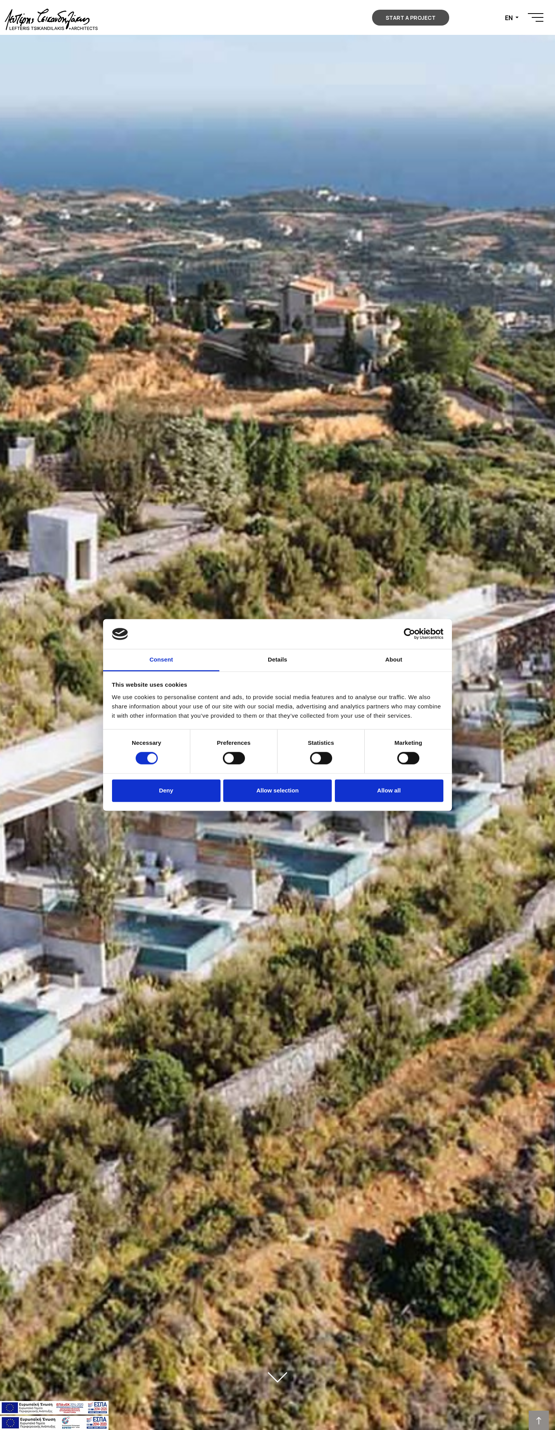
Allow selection (277, 790)
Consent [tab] (161, 659)
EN (509, 18)
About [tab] (393, 659)
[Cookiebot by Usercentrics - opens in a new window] (409, 634)
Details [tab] (277, 659)
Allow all (389, 790)
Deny (166, 790)
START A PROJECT (411, 17)
